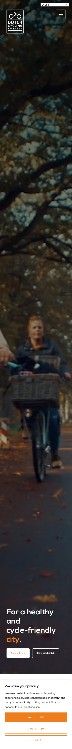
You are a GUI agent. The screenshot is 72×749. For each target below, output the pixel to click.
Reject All (36, 740)
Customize (36, 728)
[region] (36, 714)
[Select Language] (55, 5)
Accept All (36, 717)
